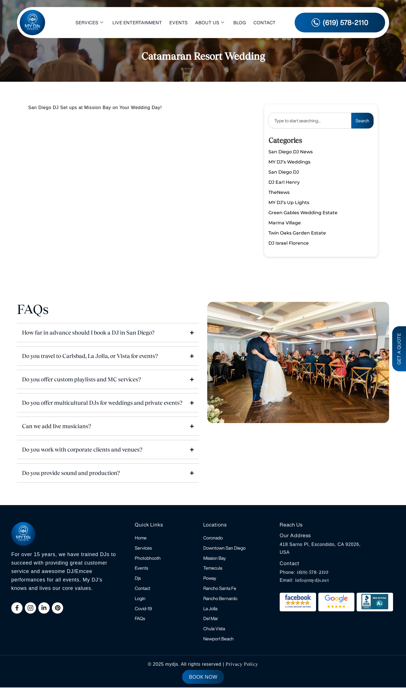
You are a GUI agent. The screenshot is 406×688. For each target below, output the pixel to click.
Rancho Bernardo (220, 598)
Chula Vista (214, 629)
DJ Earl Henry (284, 182)
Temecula (212, 568)
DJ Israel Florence (288, 243)
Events (178, 22)
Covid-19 (143, 609)
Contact (264, 22)
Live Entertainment (137, 22)
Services (89, 22)
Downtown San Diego (224, 548)
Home (141, 538)
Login (140, 598)
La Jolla (210, 609)
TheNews (279, 192)
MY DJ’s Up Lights (288, 202)
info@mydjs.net (312, 580)
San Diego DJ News (290, 151)
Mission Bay (214, 558)
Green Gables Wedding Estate (302, 212)
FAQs (140, 619)
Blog (239, 22)
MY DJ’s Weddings (289, 162)
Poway (209, 578)
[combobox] (309, 121)
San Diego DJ (283, 172)
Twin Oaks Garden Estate (297, 233)
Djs (138, 578)
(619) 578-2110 (312, 572)
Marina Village (284, 222)
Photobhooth (148, 558)
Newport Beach (218, 639)
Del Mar (210, 619)
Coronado (213, 538)
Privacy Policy (242, 664)
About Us (209, 22)
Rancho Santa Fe (219, 588)
